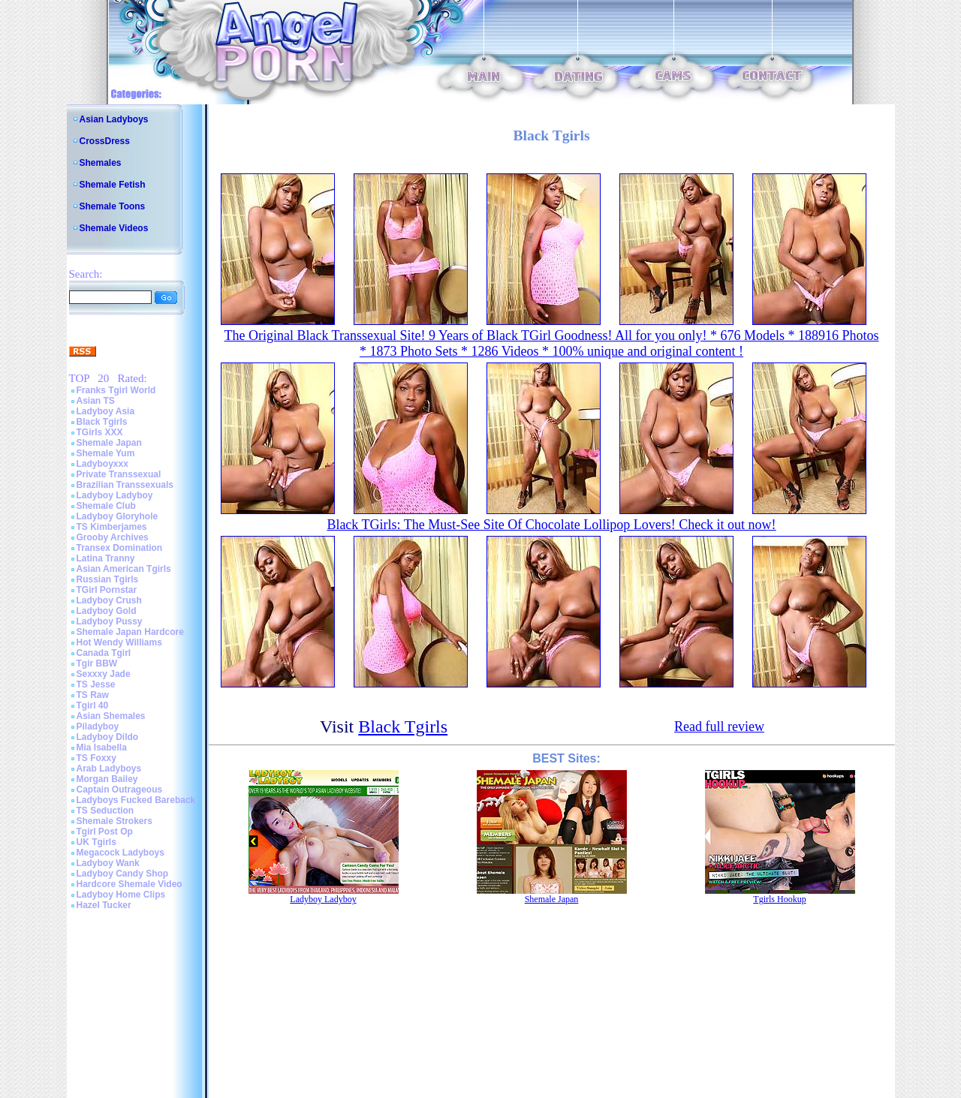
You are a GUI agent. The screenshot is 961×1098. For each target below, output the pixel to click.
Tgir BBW (97, 663)
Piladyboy (98, 726)
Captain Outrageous (120, 789)
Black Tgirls (102, 422)
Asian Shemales (111, 716)
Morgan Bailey (107, 779)
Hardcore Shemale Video (129, 884)
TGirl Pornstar (107, 590)
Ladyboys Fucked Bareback (136, 800)
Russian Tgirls (108, 579)
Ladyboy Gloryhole (117, 516)
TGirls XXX (100, 432)
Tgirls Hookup (779, 899)
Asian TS (96, 401)
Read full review (719, 726)
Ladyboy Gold (107, 611)
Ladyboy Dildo (108, 737)
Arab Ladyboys (109, 768)
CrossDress (105, 141)
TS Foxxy (96, 758)
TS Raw (93, 695)
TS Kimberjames (112, 527)
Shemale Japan (109, 443)
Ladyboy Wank (108, 863)
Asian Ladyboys (114, 119)
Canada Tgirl (104, 653)
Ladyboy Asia (106, 411)
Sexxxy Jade (104, 674)
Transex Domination (120, 548)
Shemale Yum (106, 453)
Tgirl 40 (93, 705)
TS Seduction (105, 810)
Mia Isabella (102, 747)
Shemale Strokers (114, 821)
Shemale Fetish (113, 184)
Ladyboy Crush (109, 600)
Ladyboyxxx (102, 464)
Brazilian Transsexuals (125, 485)
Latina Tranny (106, 558)
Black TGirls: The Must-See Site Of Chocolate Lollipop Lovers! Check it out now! (551, 524)
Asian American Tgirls (124, 569)
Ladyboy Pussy (110, 621)
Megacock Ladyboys (120, 852)
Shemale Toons (113, 206)
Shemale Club (106, 506)
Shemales (101, 163)
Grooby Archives (113, 537)
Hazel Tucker (104, 905)
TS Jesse (96, 684)
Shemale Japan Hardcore (130, 632)
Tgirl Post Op (105, 831)
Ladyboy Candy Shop (123, 873)
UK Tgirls (96, 842)
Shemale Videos (114, 228)
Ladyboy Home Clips (121, 894)
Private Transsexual (119, 474)
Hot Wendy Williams (119, 642)
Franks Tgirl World (116, 390)
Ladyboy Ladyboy (115, 495)
